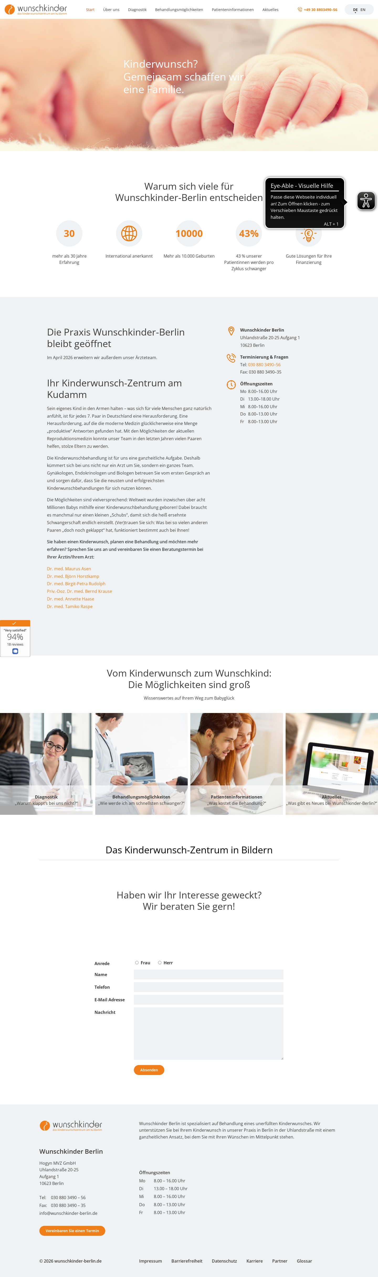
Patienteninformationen (233, 9)
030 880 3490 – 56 (68, 1197)
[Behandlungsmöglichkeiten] (141, 764)
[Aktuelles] (332, 764)
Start (90, 9)
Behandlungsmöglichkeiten (179, 9)
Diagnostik (137, 9)
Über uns (111, 9)
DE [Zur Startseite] (355, 9)
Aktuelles (270, 9)
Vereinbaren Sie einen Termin (72, 1230)
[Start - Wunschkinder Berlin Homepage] (70, 1125)
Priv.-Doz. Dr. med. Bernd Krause (79, 591)
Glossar (304, 1261)
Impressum (150, 1261)
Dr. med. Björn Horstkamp (73, 576)
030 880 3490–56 (264, 365)
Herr (165, 963)
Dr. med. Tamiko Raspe (70, 606)
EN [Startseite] (362, 9)
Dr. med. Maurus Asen (69, 569)
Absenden (149, 1070)
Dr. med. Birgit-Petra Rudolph (76, 584)
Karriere (254, 1261)
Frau (142, 963)
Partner (279, 1261)
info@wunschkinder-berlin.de (68, 1213)
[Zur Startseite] (35, 9)
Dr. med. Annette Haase (70, 599)
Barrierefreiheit (186, 1261)
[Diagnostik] (46, 764)
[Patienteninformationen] (236, 764)
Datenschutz (224, 1261)
